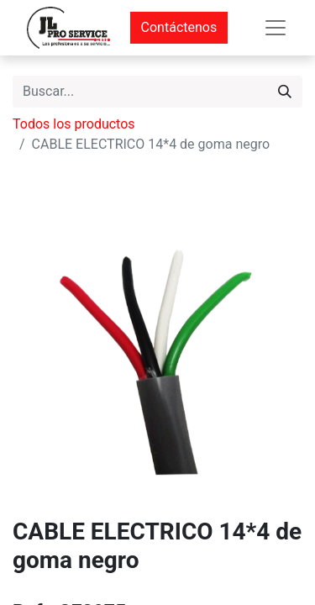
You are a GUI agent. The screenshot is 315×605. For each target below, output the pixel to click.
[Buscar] (284, 92)
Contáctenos (179, 27)
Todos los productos (74, 124)
